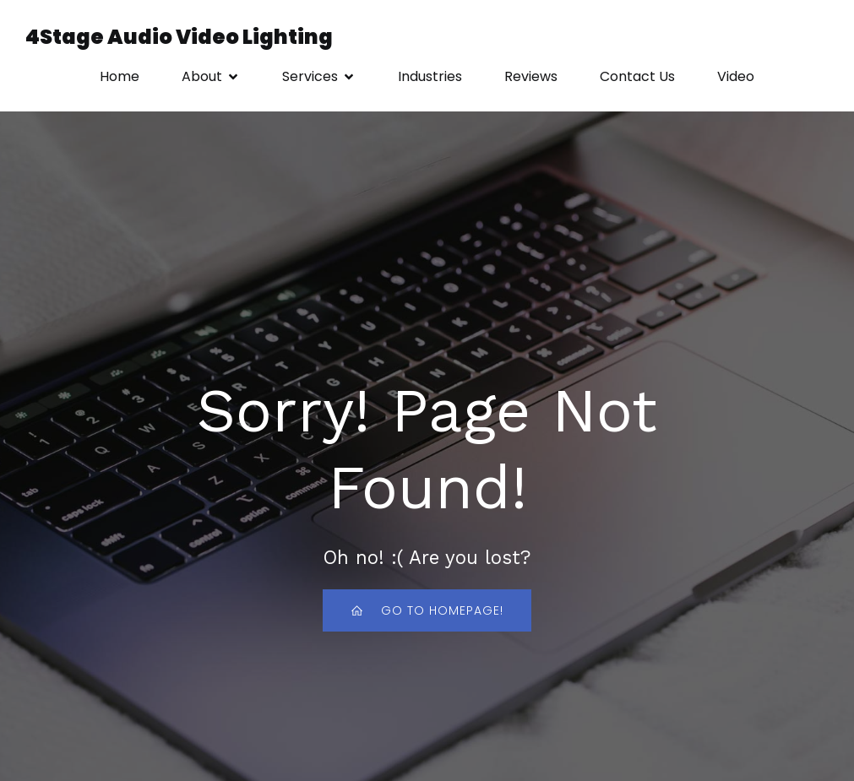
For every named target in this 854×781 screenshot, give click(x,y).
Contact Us (637, 77)
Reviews (531, 77)
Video (735, 77)
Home (119, 77)
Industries (430, 77)
